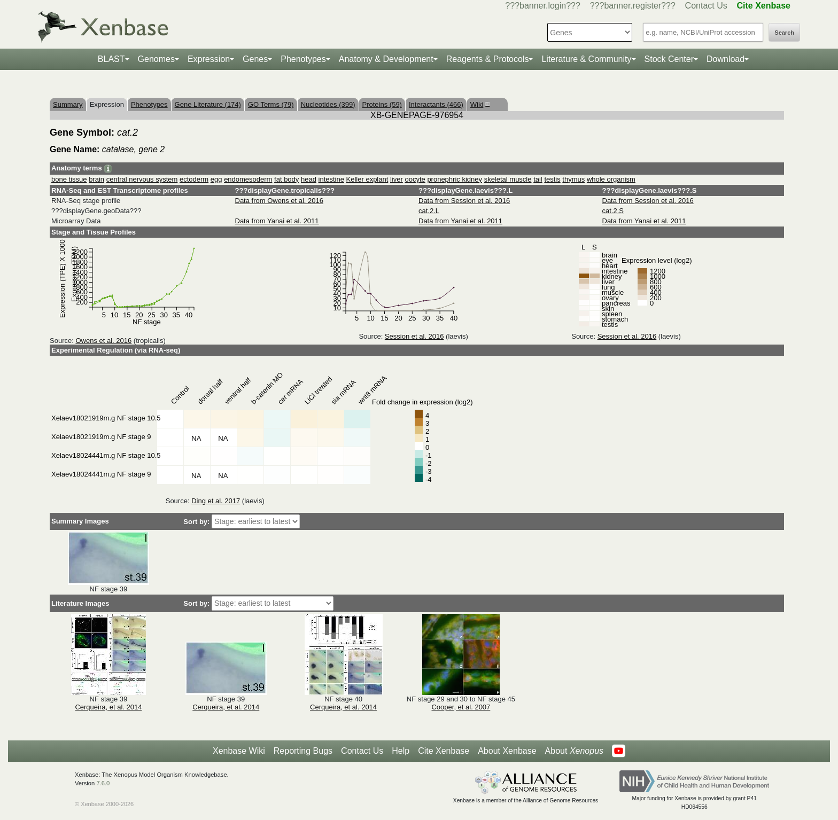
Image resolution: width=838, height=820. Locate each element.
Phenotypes (303, 59)
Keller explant (367, 179)
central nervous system (142, 179)
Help (400, 750)
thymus (573, 179)
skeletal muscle (508, 179)
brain (96, 179)
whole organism (611, 179)
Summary (68, 104)
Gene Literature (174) (208, 104)
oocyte (415, 179)
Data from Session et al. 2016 (464, 201)
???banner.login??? (542, 5)
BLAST (111, 59)
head (308, 179)
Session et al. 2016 (414, 336)
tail (537, 179)
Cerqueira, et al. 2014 (108, 707)
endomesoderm (248, 179)
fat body (286, 179)
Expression (209, 59)
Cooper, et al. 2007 (460, 707)
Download (725, 59)
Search (784, 32)
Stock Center (669, 59)
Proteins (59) (382, 104)
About (574, 751)
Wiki (478, 104)
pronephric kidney (454, 179)
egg (216, 179)
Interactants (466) (436, 104)
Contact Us (706, 5)
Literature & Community (586, 59)
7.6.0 (103, 783)
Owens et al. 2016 (103, 341)
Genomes (156, 59)
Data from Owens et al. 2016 (279, 201)
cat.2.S (613, 211)
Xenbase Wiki (239, 750)
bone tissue (69, 179)
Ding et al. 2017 (215, 501)
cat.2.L (428, 211)
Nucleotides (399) (328, 104)
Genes (255, 59)
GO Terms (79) (271, 104)
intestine (331, 179)
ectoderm (194, 179)
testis (552, 179)
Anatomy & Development (386, 59)
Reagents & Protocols (487, 59)
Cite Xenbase (443, 750)
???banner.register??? (633, 5)
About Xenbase (507, 750)
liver (396, 179)
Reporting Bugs (303, 750)
